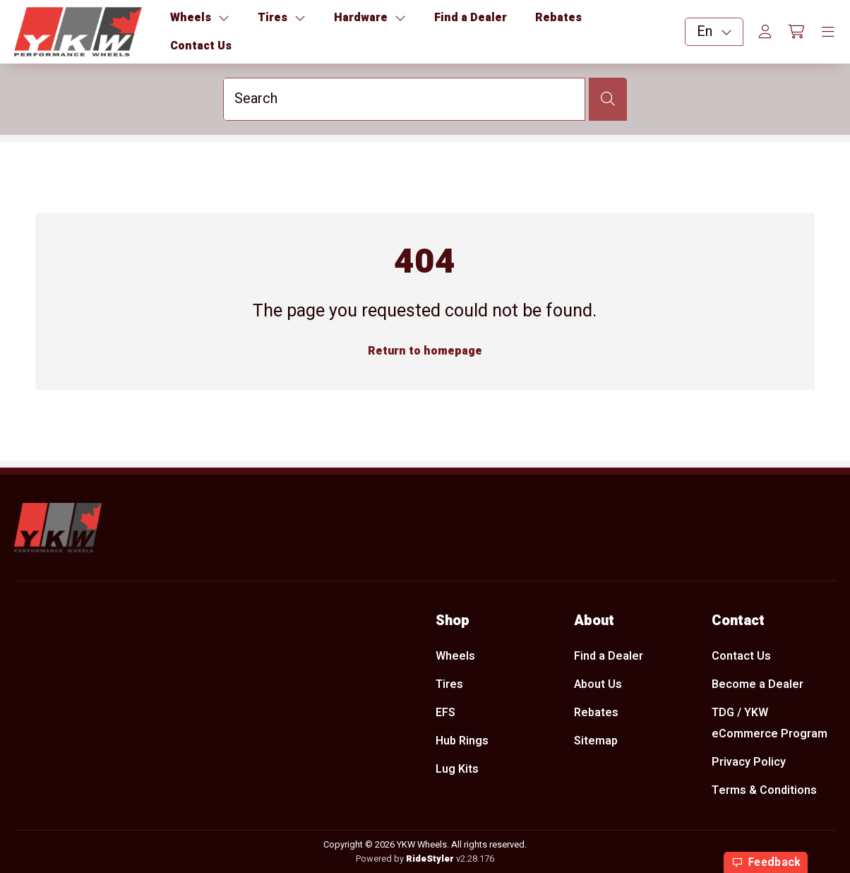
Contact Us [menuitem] (741, 656)
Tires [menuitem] (449, 684)
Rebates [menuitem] (596, 712)
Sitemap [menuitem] (596, 741)
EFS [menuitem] (445, 712)
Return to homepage (425, 351)
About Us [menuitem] (598, 684)
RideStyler (430, 859)
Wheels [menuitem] (455, 656)
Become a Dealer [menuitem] (757, 684)
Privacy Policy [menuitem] (749, 762)
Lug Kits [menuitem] (457, 769)
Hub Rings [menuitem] (462, 741)
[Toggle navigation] (828, 32)
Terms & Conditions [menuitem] (764, 791)
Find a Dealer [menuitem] (608, 656)
